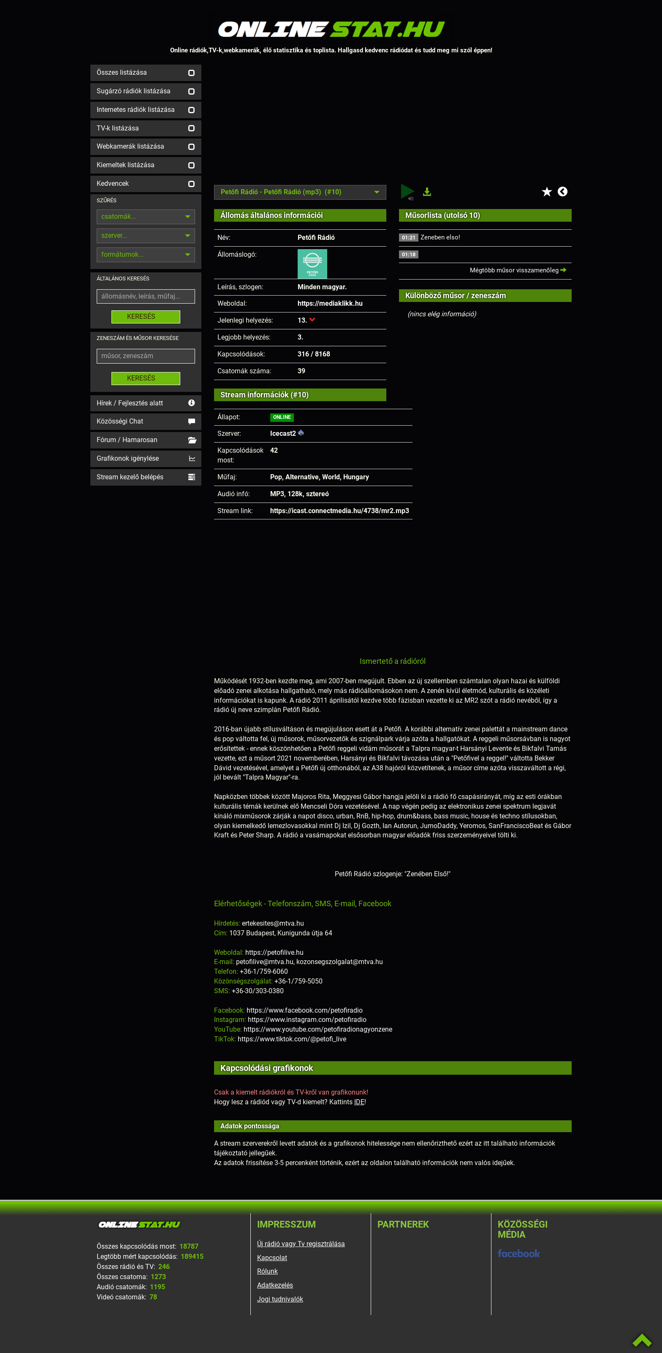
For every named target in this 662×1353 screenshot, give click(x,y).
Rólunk (267, 1271)
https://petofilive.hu (274, 952)
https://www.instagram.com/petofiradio (307, 1020)
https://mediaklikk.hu (330, 303)
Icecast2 (283, 433)
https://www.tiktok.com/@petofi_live (292, 1039)
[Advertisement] (393, 124)
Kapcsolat (272, 1258)
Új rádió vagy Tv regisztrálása (301, 1244)
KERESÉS (146, 316)
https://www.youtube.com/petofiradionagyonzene (318, 1029)
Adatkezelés (275, 1285)
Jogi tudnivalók (280, 1299)
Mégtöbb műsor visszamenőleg (518, 270)
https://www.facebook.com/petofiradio (305, 1010)
